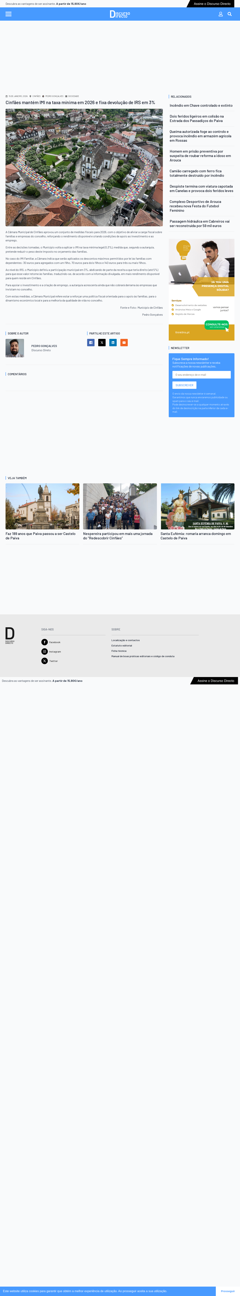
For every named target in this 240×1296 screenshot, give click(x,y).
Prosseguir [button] (228, 1291)
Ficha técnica (119, 651)
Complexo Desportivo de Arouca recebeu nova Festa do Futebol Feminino (195, 205)
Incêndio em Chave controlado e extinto (201, 105)
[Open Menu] (8, 14)
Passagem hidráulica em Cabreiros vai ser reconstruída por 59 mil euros (200, 223)
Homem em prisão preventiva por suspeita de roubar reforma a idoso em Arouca (200, 155)
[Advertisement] (120, 56)
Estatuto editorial (122, 645)
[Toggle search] (229, 14)
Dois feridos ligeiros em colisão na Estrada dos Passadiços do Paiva (197, 118)
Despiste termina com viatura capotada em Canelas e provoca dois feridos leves (201, 188)
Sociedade (73, 96)
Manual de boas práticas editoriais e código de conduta (143, 656)
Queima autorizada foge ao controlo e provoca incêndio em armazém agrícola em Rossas (200, 135)
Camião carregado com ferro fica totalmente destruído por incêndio (197, 173)
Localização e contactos (126, 640)
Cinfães (36, 96)
